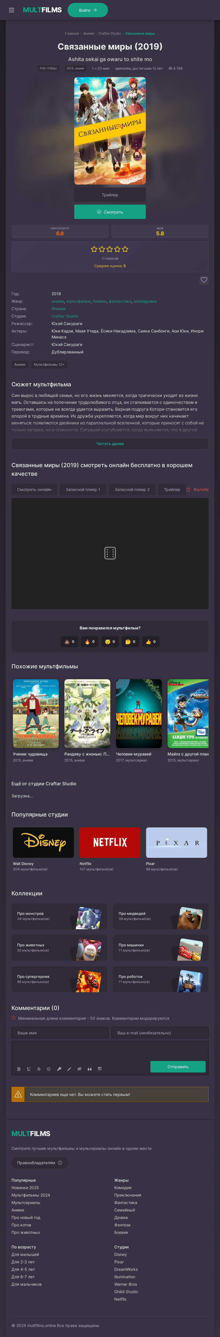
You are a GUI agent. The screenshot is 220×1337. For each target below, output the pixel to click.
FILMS (42, 10)
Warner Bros (125, 1284)
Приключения (127, 1195)
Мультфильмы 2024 (30, 1195)
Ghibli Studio (126, 1291)
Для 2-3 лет (23, 1261)
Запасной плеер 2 (132, 489)
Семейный (124, 1209)
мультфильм (78, 301)
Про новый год (25, 1217)
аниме (58, 301)
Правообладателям (36, 1162)
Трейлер (110, 194)
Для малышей (25, 1254)
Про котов (21, 1224)
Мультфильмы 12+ (49, 364)
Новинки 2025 (25, 1187)
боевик (100, 301)
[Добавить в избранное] (204, 280)
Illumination (124, 1276)
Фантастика (125, 1202)
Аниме (19, 364)
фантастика (120, 301)
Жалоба (197, 489)
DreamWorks (126, 1269)
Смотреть (113, 212)
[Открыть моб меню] (11, 10)
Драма (121, 1217)
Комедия (122, 1187)
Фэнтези (122, 1224)
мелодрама (145, 301)
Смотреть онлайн (34, 489)
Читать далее (110, 443)
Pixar (119, 1261)
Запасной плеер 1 (83, 489)
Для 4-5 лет (23, 1269)
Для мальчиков (26, 1284)
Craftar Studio (65, 316)
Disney (120, 1254)
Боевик (121, 1232)
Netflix (120, 1299)
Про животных (25, 1232)
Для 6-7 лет (23, 1276)
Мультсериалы (25, 1202)
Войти (84, 10)
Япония (59, 308)
